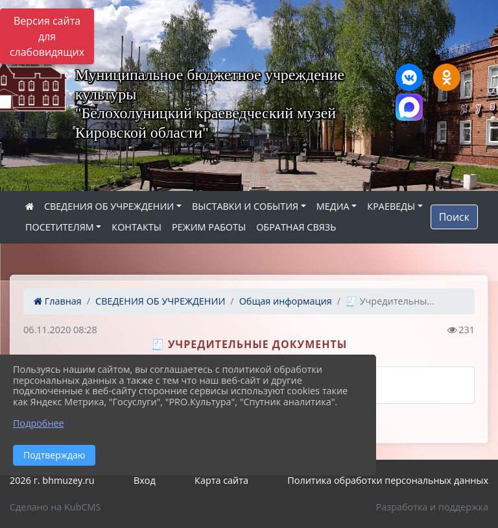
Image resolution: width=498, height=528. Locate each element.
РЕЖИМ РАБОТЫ (209, 227)
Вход (145, 480)
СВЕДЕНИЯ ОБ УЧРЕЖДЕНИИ (109, 206)
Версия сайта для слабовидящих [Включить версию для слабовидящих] (47, 36)
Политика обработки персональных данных (387, 480)
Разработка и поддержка (432, 507)
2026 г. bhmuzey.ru (52, 480)
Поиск (454, 217)
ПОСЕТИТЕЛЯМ (59, 227)
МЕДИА (333, 206)
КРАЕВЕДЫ (391, 206)
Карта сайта (221, 480)
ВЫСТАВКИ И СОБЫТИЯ (245, 206)
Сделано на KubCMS (55, 507)
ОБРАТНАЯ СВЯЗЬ (296, 227)
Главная (58, 301)
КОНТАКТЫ (136, 227)
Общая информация (285, 301)
